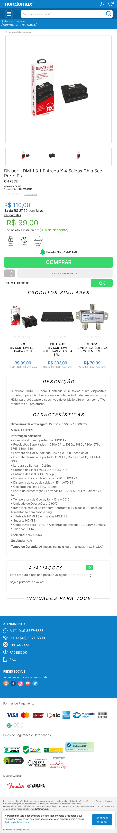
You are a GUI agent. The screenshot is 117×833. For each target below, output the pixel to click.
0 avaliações (30, 194)
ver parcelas (12, 215)
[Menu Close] (9, 14)
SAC (12, 660)
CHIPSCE (11, 181)
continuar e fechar (102, 819)
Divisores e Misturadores (18, 32)
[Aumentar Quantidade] (11, 272)
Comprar (58, 262)
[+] (89, 567)
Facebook (18, 652)
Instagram (19, 645)
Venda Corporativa (39, 809)
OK (102, 283)
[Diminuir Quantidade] (11, 275)
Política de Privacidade (17, 822)
